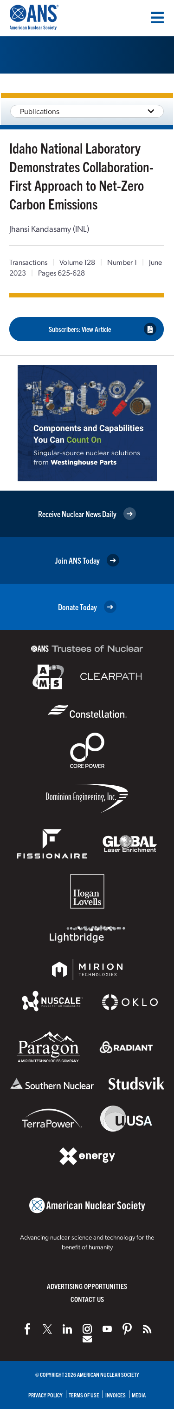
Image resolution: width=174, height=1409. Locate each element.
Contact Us (87, 1298)
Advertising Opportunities (87, 1285)
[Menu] (157, 17)
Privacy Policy (45, 1394)
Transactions (28, 262)
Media (139, 1394)
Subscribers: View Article (103, 329)
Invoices (115, 1394)
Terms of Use (84, 1394)
